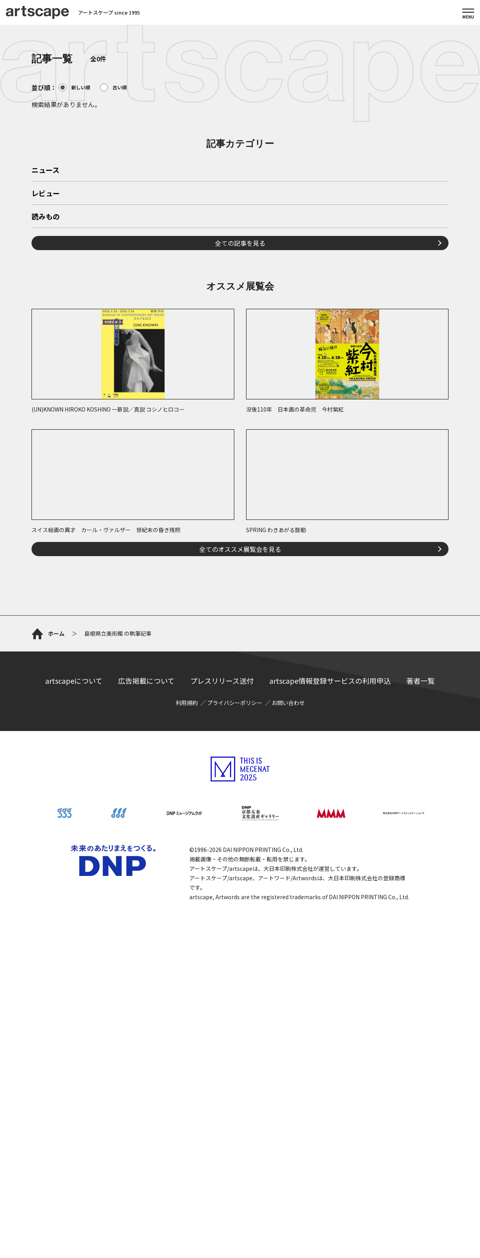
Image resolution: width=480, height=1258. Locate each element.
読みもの (46, 327)
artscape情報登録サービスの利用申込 (330, 964)
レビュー (46, 304)
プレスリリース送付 (222, 964)
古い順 (113, 87)
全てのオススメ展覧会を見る (240, 659)
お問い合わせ (288, 986)
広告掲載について (146, 964)
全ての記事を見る (240, 353)
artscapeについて (73, 964)
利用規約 (187, 986)
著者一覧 (420, 964)
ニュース (45, 280)
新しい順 (74, 87)
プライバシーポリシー (234, 986)
